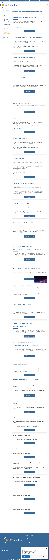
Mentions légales (17, 559)
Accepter (26, 556)
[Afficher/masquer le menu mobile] (47, 4)
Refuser (34, 556)
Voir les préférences (43, 556)
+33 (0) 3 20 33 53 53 (31, 544)
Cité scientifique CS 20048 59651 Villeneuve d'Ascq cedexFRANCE (33, 540)
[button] (46, 548)
